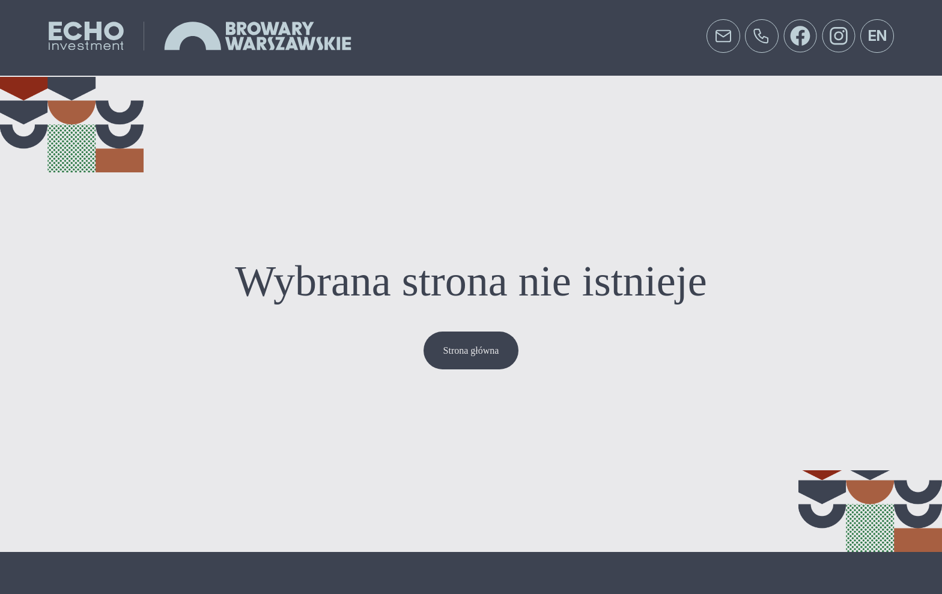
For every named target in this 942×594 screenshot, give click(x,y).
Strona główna (471, 350)
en (877, 35)
